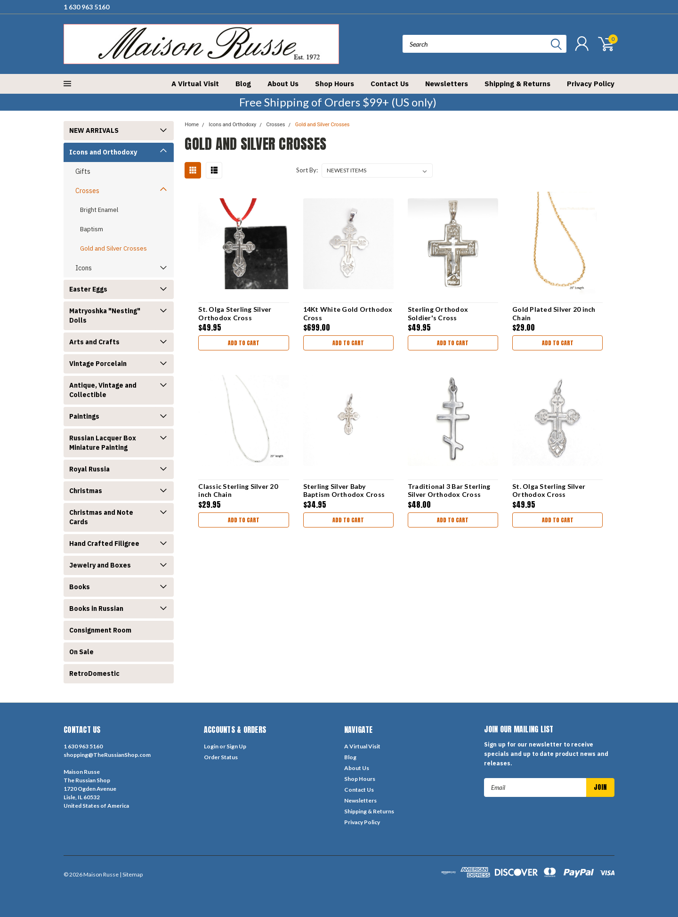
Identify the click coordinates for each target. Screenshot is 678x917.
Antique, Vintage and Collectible (103, 390)
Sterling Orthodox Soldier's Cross (438, 313)
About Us (283, 83)
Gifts (82, 171)
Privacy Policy (590, 83)
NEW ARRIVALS (94, 130)
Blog (243, 83)
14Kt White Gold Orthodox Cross (348, 313)
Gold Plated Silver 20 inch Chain (554, 313)
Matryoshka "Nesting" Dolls (104, 316)
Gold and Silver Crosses (113, 248)
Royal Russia (89, 469)
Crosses (87, 191)
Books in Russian (96, 608)
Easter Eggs (88, 289)
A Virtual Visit (195, 83)
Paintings (84, 416)
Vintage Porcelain (98, 363)
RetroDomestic (94, 673)
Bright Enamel (99, 210)
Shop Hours (334, 83)
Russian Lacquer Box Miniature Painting (102, 443)
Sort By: (307, 170)
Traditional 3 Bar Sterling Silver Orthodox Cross (449, 490)
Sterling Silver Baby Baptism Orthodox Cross (344, 490)
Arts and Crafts (94, 342)
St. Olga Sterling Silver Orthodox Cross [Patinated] (234, 317)
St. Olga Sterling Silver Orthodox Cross (548, 490)
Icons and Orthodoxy (103, 152)
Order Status (221, 757)
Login (211, 746)
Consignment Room (100, 630)
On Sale (81, 652)
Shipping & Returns (517, 83)
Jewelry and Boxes (100, 565)
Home (192, 125)
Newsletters (446, 83)
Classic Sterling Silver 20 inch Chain (238, 490)
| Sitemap (131, 874)
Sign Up (236, 746)
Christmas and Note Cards (101, 517)
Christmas (85, 491)
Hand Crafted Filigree (104, 543)
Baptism (91, 229)
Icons (83, 268)
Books (79, 587)
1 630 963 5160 (86, 7)
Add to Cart (243, 343)
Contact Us (390, 83)
